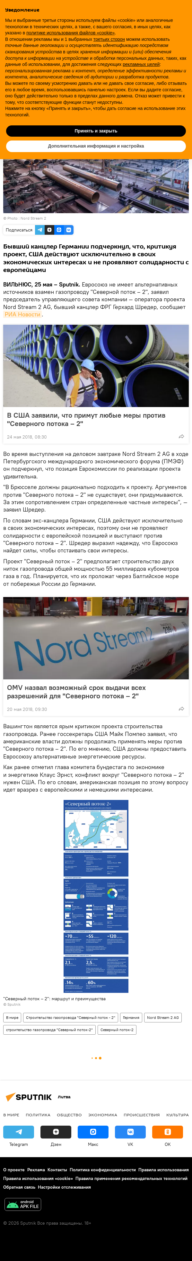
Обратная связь (19, 1187)
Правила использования (163, 1170)
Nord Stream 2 (33, 218)
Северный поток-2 (117, 1029)
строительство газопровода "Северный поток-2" (49, 1029)
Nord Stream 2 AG (163, 1017)
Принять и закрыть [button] (95, 130)
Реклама (36, 1170)
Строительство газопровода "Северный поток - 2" (70, 1017)
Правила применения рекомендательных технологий (131, 1178)
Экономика (102, 1115)
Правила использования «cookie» (38, 1178)
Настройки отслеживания (64, 1187)
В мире (12, 1017)
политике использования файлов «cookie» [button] (70, 32)
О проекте (14, 1170)
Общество (69, 1115)
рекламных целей (141, 64)
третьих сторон (109, 39)
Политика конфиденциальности (103, 1170)
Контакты (57, 1170)
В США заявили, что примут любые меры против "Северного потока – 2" (86, 419)
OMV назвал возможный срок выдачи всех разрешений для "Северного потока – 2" (76, 691)
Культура (177, 1115)
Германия (131, 1017)
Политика (38, 1115)
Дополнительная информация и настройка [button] (96, 146)
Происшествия (142, 1115)
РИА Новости (22, 314)
